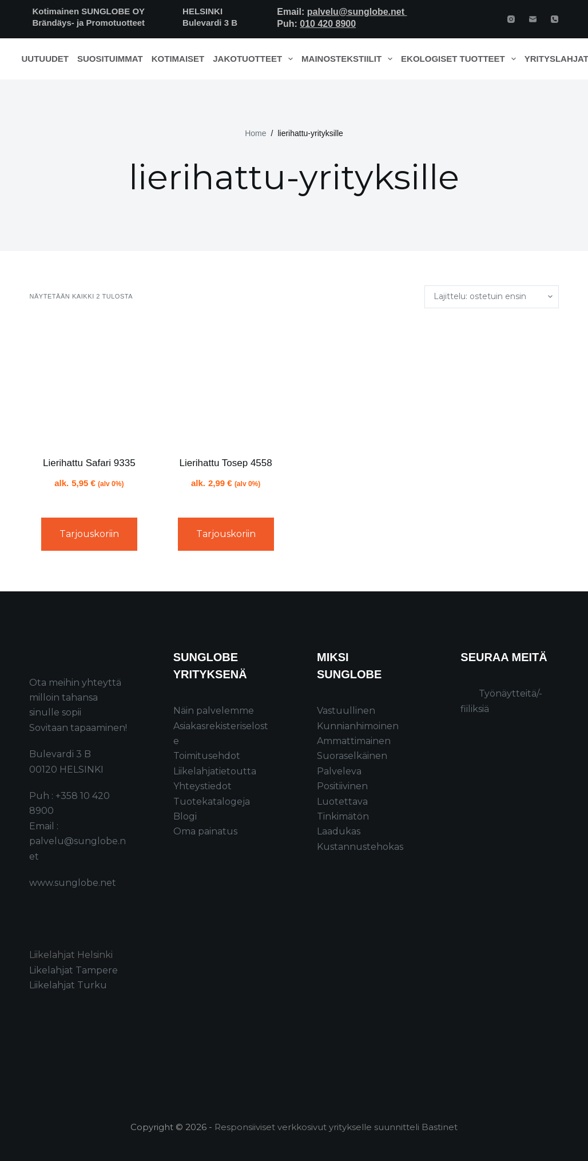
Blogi (185, 816)
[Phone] (554, 19)
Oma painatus (205, 831)
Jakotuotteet (255, 59)
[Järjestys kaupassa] (491, 296)
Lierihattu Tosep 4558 (225, 463)
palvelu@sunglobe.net (357, 12)
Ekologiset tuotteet (460, 59)
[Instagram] (511, 19)
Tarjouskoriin (89, 533)
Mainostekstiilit (349, 59)
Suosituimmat (110, 58)
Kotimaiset (178, 58)
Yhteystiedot (202, 786)
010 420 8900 (328, 24)
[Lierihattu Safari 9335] (89, 382)
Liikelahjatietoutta (214, 771)
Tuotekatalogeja (211, 801)
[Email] (533, 19)
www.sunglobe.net (72, 882)
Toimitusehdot (206, 755)
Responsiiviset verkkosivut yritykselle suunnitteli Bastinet (336, 1127)
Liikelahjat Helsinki (71, 954)
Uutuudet (45, 58)
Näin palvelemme (213, 710)
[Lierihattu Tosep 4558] (225, 382)
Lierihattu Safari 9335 (89, 463)
